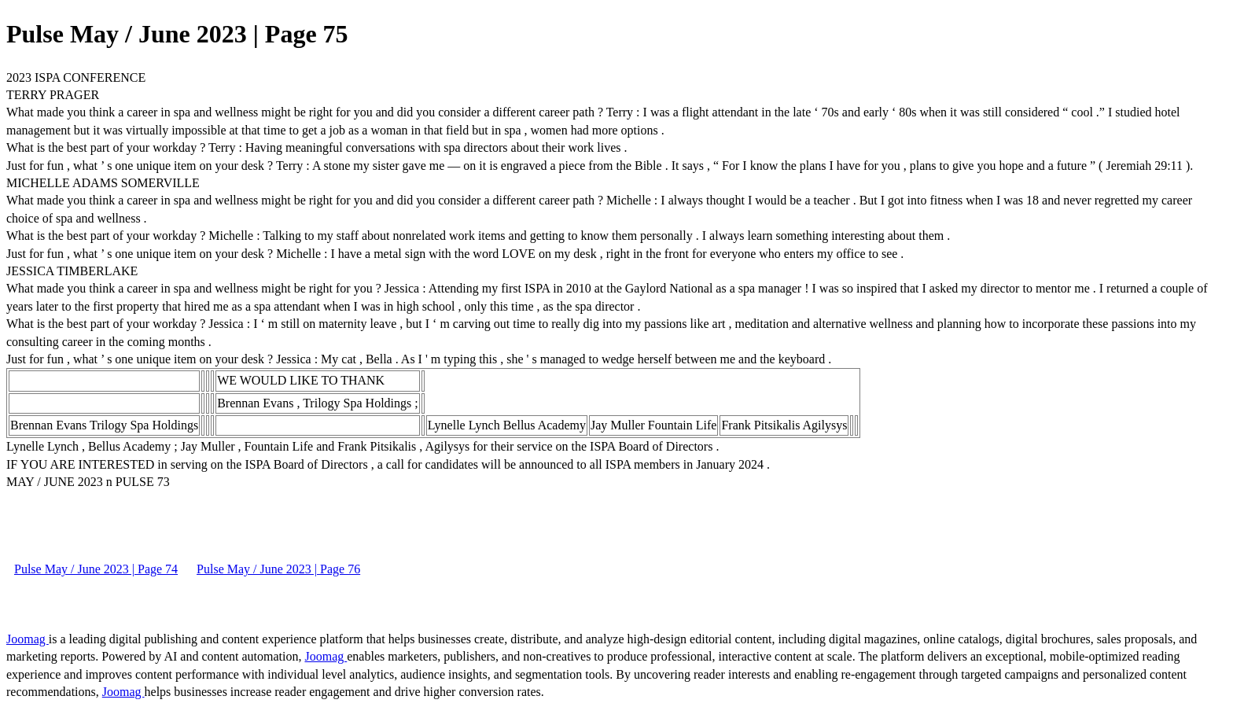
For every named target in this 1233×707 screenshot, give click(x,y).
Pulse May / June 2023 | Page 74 (96, 569)
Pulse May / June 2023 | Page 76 (278, 569)
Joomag (27, 639)
